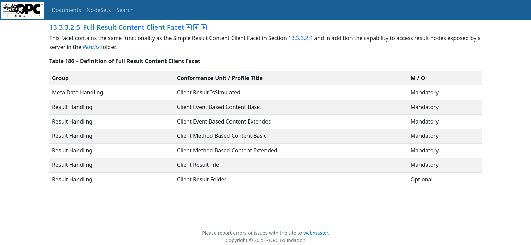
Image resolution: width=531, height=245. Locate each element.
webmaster (315, 233)
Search (125, 10)
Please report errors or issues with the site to (252, 233)
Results (91, 47)
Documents (66, 10)
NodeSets (99, 10)
